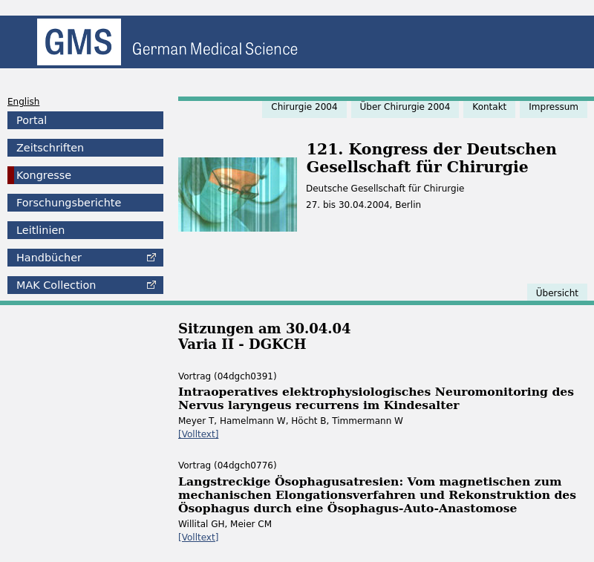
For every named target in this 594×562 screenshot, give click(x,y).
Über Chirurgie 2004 (405, 107)
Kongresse (43, 175)
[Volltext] (198, 434)
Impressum (553, 107)
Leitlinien (40, 230)
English (23, 102)
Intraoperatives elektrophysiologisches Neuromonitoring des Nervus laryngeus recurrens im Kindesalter (376, 398)
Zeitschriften (50, 148)
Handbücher (49, 258)
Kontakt (489, 107)
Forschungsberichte (68, 203)
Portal (31, 120)
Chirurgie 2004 (304, 107)
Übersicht (557, 293)
